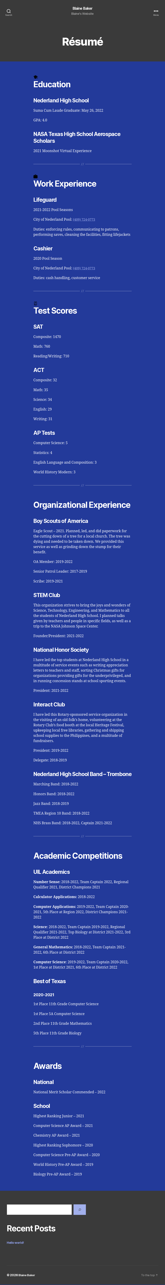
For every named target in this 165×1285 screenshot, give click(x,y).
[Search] (80, 1210)
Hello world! (15, 1243)
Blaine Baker (82, 8)
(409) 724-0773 (85, 220)
